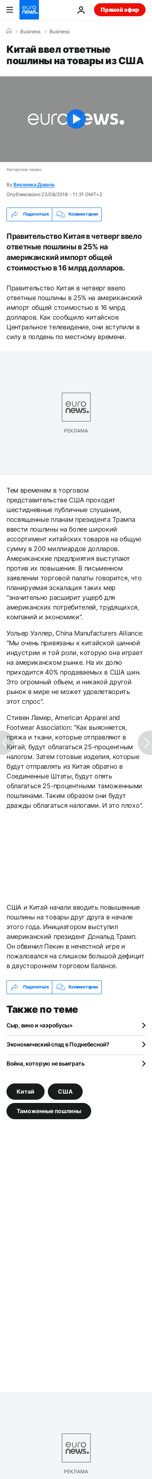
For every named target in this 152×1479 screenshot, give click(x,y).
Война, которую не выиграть (45, 1063)
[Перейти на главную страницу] (29, 9)
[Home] (8, 31)
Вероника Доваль (33, 185)
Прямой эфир (120, 9)
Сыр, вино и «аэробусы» (39, 1025)
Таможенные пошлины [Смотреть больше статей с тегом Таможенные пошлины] (49, 1110)
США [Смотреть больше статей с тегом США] (65, 1091)
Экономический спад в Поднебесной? (57, 1044)
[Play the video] (76, 119)
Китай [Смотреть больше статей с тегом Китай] (25, 1091)
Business (30, 31)
